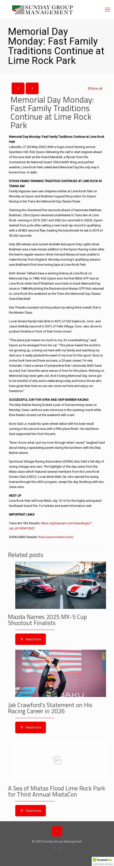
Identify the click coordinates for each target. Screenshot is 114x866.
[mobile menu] (107, 10)
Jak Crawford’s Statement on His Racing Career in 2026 (50, 708)
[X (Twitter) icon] (59, 849)
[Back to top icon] (57, 831)
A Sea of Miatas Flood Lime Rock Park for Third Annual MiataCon (56, 791)
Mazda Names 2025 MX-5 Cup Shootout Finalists (47, 619)
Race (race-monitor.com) (56, 537)
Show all (94, 88)
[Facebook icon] (54, 849)
